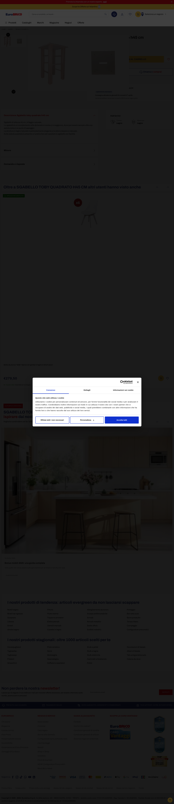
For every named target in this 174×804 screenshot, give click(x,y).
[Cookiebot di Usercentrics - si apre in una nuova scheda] (122, 382)
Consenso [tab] (50, 390)
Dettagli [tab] (87, 390)
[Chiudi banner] (138, 382)
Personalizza (87, 420)
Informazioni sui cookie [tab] (123, 390)
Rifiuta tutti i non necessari (52, 420)
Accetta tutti (121, 420)
